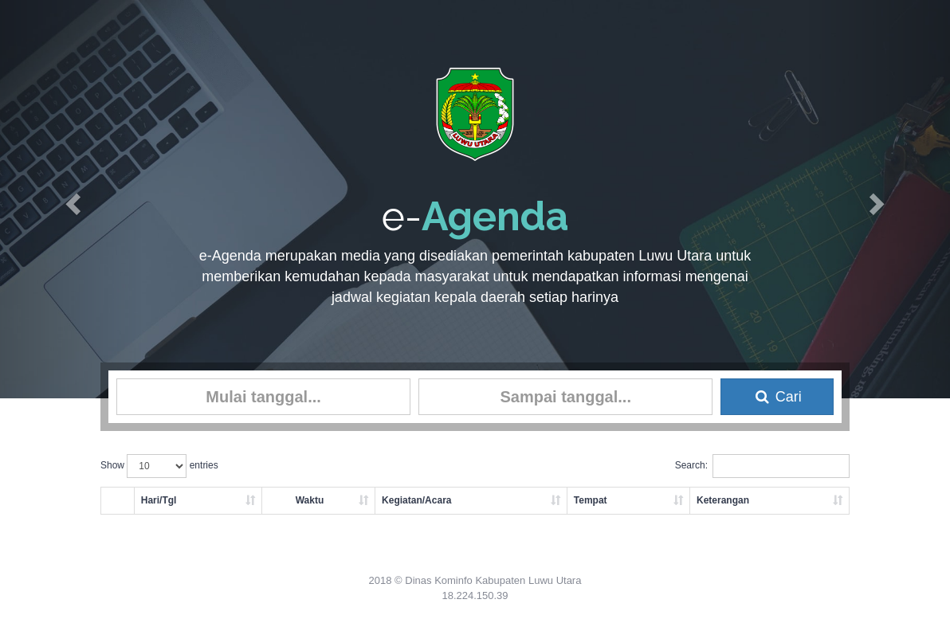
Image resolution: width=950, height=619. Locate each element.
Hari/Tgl (159, 500)
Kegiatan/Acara (416, 500)
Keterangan (723, 500)
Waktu (310, 500)
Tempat (590, 500)
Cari (777, 397)
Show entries (159, 466)
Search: (762, 466)
